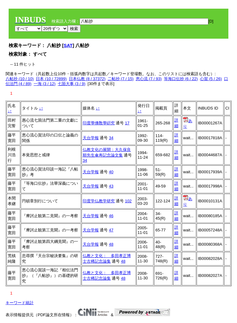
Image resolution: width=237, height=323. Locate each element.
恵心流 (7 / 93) (149, 78)
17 (127, 123)
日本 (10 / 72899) (51, 78)
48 (111, 244)
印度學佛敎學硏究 (99, 123)
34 (111, 138)
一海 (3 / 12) (45, 83)
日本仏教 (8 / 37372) (87, 78)
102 (128, 201)
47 (111, 230)
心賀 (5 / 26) (211, 78)
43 (111, 186)
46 (111, 215)
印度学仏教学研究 (99, 201)
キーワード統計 (20, 302)
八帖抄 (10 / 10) (20, 78)
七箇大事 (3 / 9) (71, 83)
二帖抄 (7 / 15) (121, 78)
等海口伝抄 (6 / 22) (181, 78)
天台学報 (91, 138)
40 (111, 172)
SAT (68, 45)
